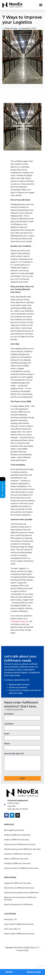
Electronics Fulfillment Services (19, 888)
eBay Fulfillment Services (16, 859)
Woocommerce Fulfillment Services (21, 868)
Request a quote (34, 972)
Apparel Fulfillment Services (17, 883)
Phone (7, 744)
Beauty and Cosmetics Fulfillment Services (20, 898)
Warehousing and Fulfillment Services (22, 849)
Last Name (9, 724)
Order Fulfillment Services (16, 840)
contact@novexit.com (20, 621)
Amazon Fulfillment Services (17, 854)
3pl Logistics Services (14, 830)
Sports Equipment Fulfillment (18, 904)
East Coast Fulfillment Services (19, 924)
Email (7, 734)
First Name (9, 714)
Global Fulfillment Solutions (17, 835)
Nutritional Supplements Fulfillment (21, 892)
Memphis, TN (10, 919)
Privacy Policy (22, 950)
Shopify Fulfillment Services (17, 863)
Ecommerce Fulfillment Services (19, 844)
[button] (40, 5)
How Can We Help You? (14, 753)
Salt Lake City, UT (12, 929)
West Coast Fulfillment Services (19, 934)
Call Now (9, 972)
